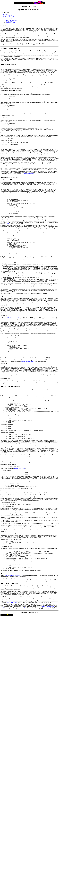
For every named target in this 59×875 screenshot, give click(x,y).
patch (5, 610)
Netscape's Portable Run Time (48, 638)
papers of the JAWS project (12, 633)
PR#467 (8, 231)
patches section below (11, 505)
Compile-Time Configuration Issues (10, 17)
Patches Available (9, 21)
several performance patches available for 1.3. (14, 607)
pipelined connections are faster (27, 378)
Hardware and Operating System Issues (11, 15)
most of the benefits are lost (28, 177)
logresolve (10, 86)
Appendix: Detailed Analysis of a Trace (10, 404)
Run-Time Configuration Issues (9, 16)
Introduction (5, 14)
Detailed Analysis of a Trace (11, 20)
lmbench (7, 537)
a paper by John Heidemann (19, 493)
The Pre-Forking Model (10, 22)
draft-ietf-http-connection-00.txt (13, 330)
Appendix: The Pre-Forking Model (9, 615)
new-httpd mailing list (22, 639)
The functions (3, 268)
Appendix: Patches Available (8, 604)
